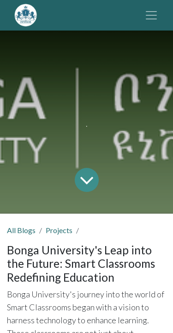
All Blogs (21, 230)
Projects (59, 230)
